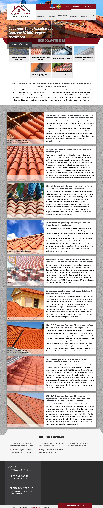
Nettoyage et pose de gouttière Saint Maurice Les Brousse (79, 444)
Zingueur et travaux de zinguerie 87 (40, 15)
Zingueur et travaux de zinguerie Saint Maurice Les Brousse (51, 451)
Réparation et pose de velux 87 (62, 15)
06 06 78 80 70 (87, 6)
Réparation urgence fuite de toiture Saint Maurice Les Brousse (22, 451)
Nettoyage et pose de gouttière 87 (73, 15)
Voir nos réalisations (20, 44)
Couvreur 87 (93, 15)
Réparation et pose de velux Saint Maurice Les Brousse (51, 444)
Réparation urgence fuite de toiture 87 (84, 15)
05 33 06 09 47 (72, 6)
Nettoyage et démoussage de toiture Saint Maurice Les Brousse (22, 444)
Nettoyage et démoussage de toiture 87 (52, 15)
